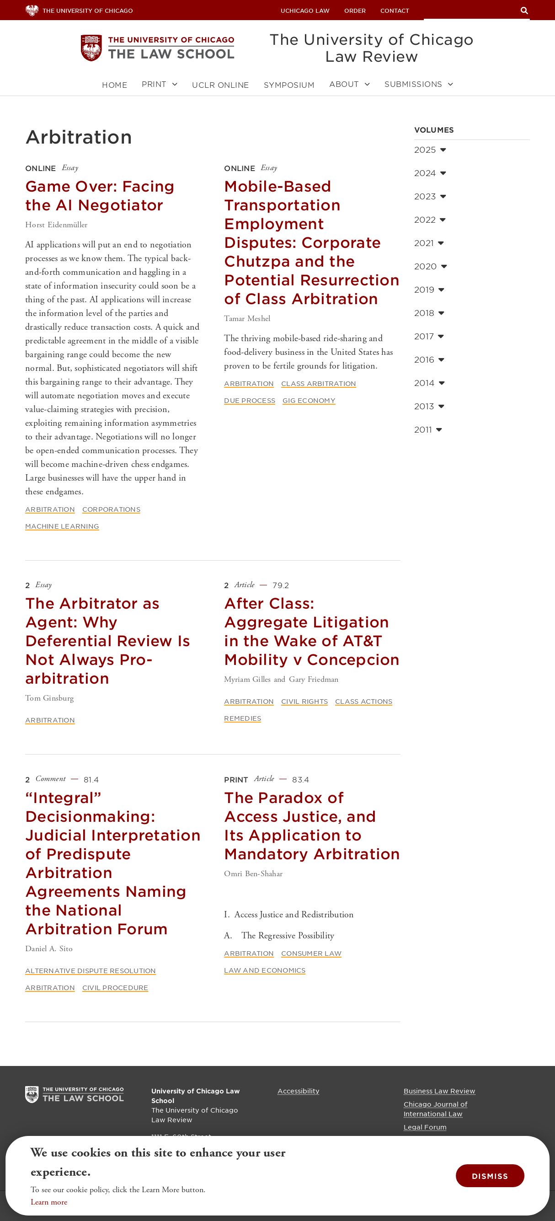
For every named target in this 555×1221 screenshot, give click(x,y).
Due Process (249, 400)
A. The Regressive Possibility (279, 936)
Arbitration (50, 509)
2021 (429, 243)
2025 (430, 150)
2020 (430, 266)
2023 (430, 196)
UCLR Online (220, 84)
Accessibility (299, 1091)
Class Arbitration (318, 383)
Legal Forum (425, 1127)
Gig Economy (309, 400)
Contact (394, 10)
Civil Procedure (115, 987)
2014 (429, 383)
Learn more (49, 1202)
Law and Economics (264, 970)
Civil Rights (304, 701)
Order (355, 10)
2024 (430, 173)
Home (114, 84)
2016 (429, 359)
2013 (429, 406)
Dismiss (490, 1175)
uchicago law (305, 10)
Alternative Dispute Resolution (90, 970)
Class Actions (363, 701)
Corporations (111, 509)
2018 (429, 313)
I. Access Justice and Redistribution (289, 915)
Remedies (242, 718)
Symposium (289, 84)
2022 (430, 219)
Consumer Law (311, 953)
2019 (429, 289)
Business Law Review (439, 1091)
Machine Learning (62, 526)
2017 (429, 336)
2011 (428, 429)
